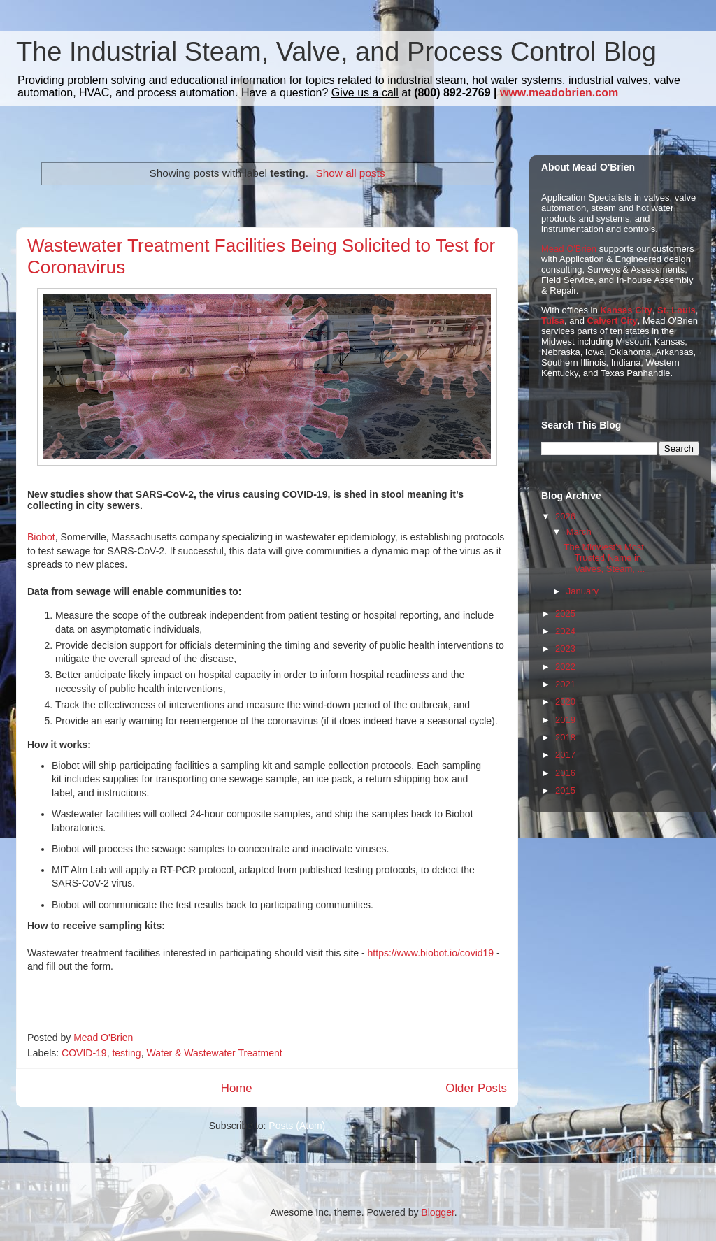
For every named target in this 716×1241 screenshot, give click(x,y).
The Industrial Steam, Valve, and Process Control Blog (336, 51)
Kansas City (626, 310)
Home (236, 1088)
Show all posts (350, 173)
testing (126, 1053)
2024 (565, 631)
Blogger (437, 1212)
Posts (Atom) (296, 1125)
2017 (565, 754)
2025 (565, 613)
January (582, 591)
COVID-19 (84, 1053)
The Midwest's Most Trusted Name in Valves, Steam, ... (604, 558)
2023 (565, 648)
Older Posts (476, 1088)
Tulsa (552, 320)
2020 (565, 701)
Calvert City (612, 320)
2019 (565, 720)
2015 (565, 790)
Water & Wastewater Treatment (214, 1053)
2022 (565, 666)
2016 (565, 773)
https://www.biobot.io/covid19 (431, 953)
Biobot (41, 537)
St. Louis (676, 310)
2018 (565, 737)
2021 (565, 684)
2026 (565, 516)
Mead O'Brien (568, 248)
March (579, 531)
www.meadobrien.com (559, 93)
